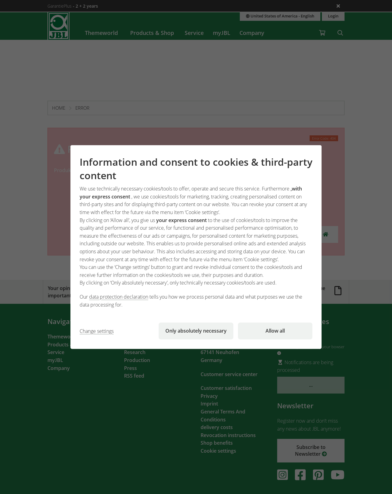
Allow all (275, 330)
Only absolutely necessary (196, 330)
